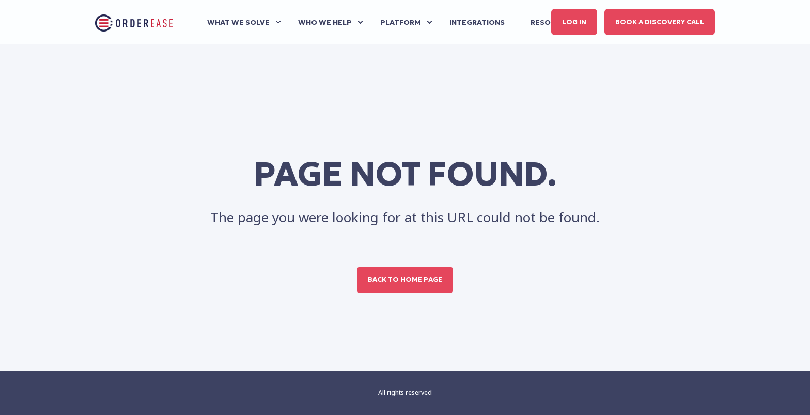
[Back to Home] (134, 22)
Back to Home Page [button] (405, 279)
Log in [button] (574, 21)
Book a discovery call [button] (659, 21)
